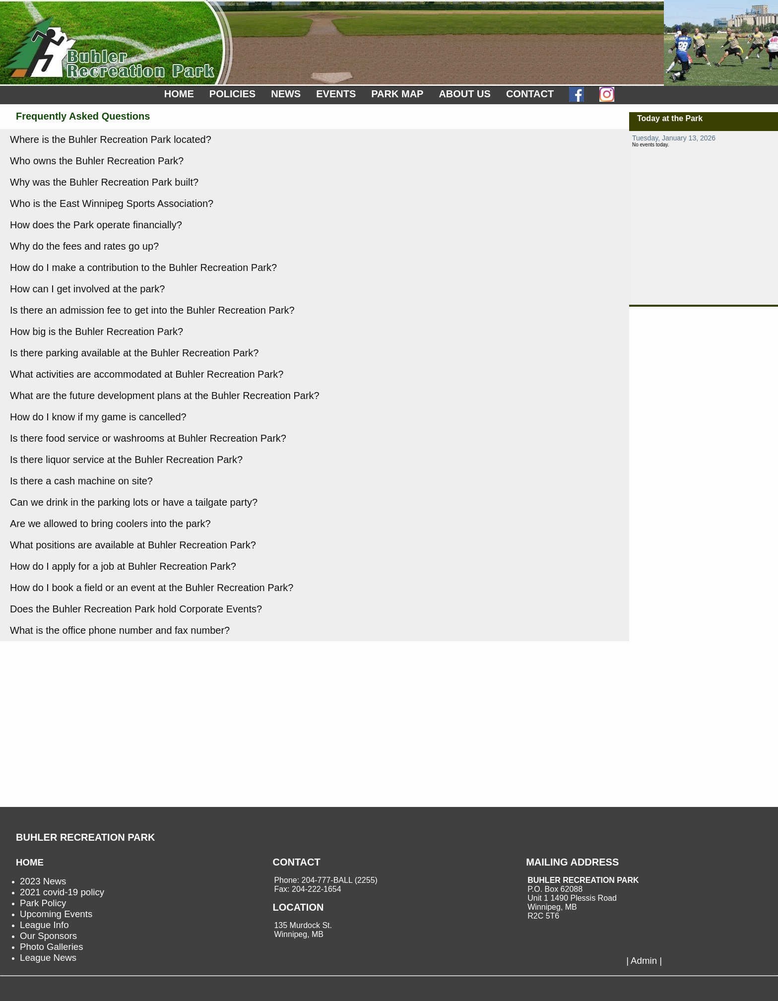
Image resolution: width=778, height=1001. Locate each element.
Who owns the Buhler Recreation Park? (97, 160)
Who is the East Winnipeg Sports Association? (111, 203)
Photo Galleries (51, 946)
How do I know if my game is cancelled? (98, 416)
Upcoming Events (56, 914)
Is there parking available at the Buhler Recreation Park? (134, 352)
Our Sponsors (48, 936)
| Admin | (644, 960)
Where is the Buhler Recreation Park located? (110, 139)
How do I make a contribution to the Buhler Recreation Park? (143, 267)
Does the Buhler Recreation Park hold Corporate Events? (136, 608)
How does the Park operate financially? (96, 224)
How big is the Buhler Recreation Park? (96, 331)
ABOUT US (464, 93)
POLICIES (232, 93)
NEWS (286, 93)
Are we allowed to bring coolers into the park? (110, 523)
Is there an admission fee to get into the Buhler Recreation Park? (152, 310)
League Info (44, 925)
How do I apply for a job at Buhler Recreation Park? (123, 566)
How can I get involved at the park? (87, 288)
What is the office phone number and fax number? (120, 630)
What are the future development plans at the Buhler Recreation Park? (165, 395)
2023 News (43, 881)
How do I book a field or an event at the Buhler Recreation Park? (151, 587)
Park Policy (43, 903)
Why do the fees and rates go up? (84, 246)
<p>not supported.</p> (703, 218)
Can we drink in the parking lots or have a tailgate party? (134, 502)
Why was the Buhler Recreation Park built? (104, 182)
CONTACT (530, 93)
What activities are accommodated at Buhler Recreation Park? (146, 374)
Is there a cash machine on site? (81, 480)
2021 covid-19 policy (62, 892)
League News (48, 957)
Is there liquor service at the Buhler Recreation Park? (126, 459)
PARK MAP (397, 93)
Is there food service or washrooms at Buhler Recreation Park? (148, 438)
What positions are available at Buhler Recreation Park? (133, 544)
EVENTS (336, 93)
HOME (179, 93)
